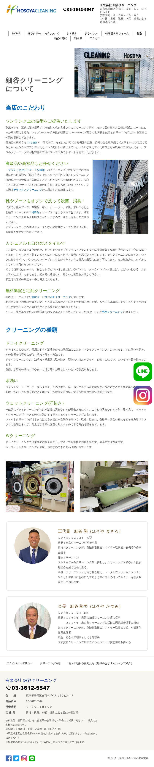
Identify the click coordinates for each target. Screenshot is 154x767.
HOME (16, 33)
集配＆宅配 (60, 38)
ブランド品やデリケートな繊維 (26, 169)
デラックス (91, 33)
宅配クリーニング (60, 297)
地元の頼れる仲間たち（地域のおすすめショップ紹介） (101, 663)
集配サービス (39, 297)
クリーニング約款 (50, 663)
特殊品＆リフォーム (117, 33)
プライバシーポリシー (20, 663)
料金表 (78, 38)
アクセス (95, 38)
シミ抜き (72, 33)
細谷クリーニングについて (43, 33)
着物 (139, 33)
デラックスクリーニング (27, 189)
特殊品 (35, 212)
